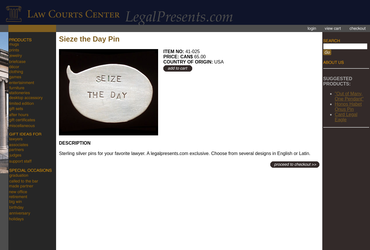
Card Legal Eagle (346, 117)
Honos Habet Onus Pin (348, 107)
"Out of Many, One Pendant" (349, 96)
